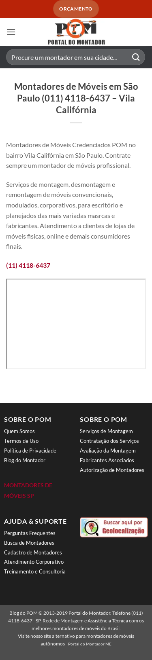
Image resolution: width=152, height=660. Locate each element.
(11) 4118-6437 (28, 265)
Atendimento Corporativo (34, 561)
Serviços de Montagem (106, 431)
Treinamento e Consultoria (35, 571)
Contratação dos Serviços (109, 441)
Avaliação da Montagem (108, 450)
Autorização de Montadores (112, 470)
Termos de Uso (21, 441)
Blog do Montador (24, 460)
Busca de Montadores (29, 542)
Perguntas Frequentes (30, 533)
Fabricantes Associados (107, 460)
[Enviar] (136, 57)
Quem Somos (19, 431)
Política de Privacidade (30, 450)
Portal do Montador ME (89, 643)
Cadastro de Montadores (33, 552)
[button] (11, 32)
